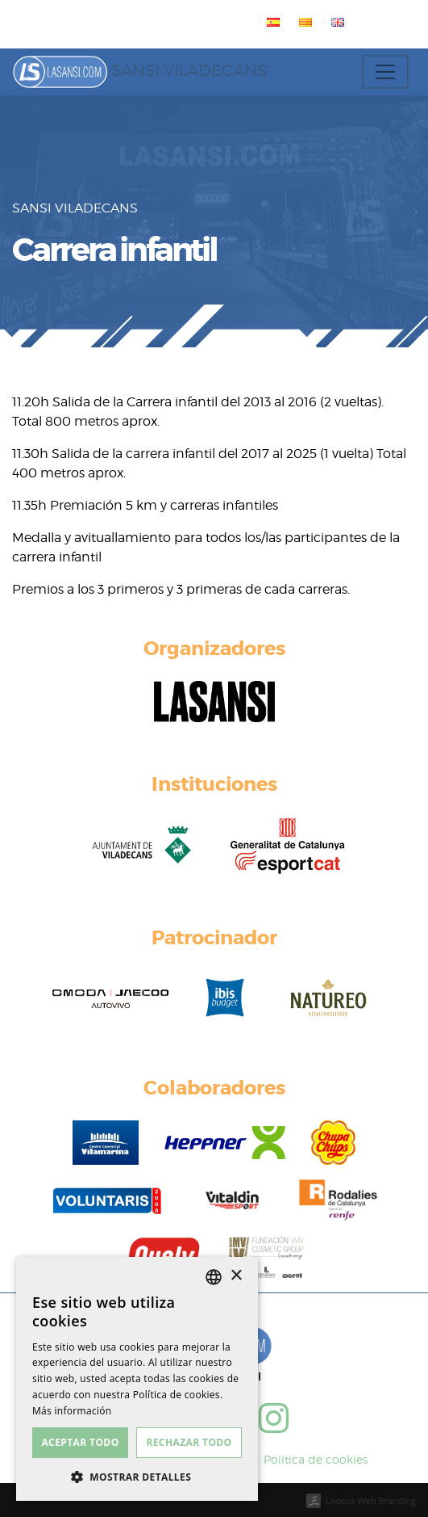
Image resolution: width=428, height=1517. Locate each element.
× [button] (236, 1276)
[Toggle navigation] (385, 72)
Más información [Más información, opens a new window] (71, 1411)
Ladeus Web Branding (371, 1500)
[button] (137, 1477)
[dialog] (137, 1379)
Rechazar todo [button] (188, 1442)
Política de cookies (316, 1459)
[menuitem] (270, 21)
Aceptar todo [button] (79, 1442)
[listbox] (214, 1277)
